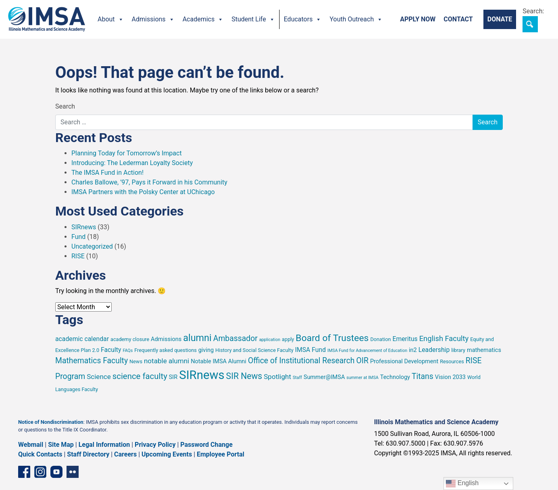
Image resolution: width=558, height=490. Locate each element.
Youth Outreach (356, 19)
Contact (458, 19)
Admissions (153, 19)
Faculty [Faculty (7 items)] (111, 350)
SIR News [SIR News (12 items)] (244, 376)
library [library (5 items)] (458, 350)
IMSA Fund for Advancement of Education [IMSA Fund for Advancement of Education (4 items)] (367, 350)
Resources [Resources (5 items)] (452, 361)
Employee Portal (220, 454)
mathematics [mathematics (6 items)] (484, 350)
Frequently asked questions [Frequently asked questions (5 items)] (165, 350)
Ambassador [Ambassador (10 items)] (235, 338)
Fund (78, 237)
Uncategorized (92, 246)
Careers (125, 454)
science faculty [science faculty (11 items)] (139, 376)
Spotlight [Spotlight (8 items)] (277, 377)
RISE (78, 256)
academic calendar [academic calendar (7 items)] (82, 339)
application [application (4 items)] (269, 339)
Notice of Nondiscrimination (50, 422)
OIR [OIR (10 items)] (362, 360)
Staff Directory (88, 454)
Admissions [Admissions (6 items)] (166, 339)
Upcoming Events (167, 454)
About (111, 19)
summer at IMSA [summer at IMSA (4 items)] (362, 377)
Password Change (206, 444)
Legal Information (104, 444)
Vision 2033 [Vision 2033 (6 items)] (450, 377)
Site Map (61, 444)
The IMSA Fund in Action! (107, 172)
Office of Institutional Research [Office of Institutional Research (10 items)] (301, 360)
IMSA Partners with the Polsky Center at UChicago (143, 192)
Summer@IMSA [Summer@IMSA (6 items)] (324, 377)
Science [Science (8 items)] (99, 377)
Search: (533, 11)
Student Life (253, 19)
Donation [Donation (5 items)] (380, 339)
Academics (203, 19)
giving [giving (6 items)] (206, 350)
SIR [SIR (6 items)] (173, 377)
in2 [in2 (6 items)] (413, 350)
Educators (303, 19)
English (462, 483)
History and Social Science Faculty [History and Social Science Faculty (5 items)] (254, 350)
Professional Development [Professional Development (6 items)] (404, 361)
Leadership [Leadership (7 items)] (434, 350)
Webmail (30, 444)
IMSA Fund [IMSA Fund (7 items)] (310, 350)
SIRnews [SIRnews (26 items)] (201, 375)
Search (65, 106)
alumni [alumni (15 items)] (197, 337)
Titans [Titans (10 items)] (422, 376)
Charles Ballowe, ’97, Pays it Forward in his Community (149, 182)
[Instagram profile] (40, 471)
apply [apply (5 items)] (288, 339)
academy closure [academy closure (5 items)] (129, 339)
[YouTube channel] (56, 471)
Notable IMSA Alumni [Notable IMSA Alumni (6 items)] (218, 361)
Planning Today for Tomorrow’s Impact (126, 153)
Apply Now (417, 19)
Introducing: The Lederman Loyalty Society (132, 163)
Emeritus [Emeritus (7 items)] (404, 339)
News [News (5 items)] (135, 361)
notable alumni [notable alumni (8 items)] (166, 361)
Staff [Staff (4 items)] (297, 377)
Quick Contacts (40, 454)
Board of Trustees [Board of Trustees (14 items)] (332, 338)
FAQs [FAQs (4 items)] (128, 350)
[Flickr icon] (73, 471)
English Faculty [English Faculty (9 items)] (443, 338)
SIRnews (83, 227)
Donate (499, 19)
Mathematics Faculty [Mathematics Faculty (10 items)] (91, 360)
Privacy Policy (155, 444)
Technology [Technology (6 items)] (395, 377)
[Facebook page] (24, 471)
